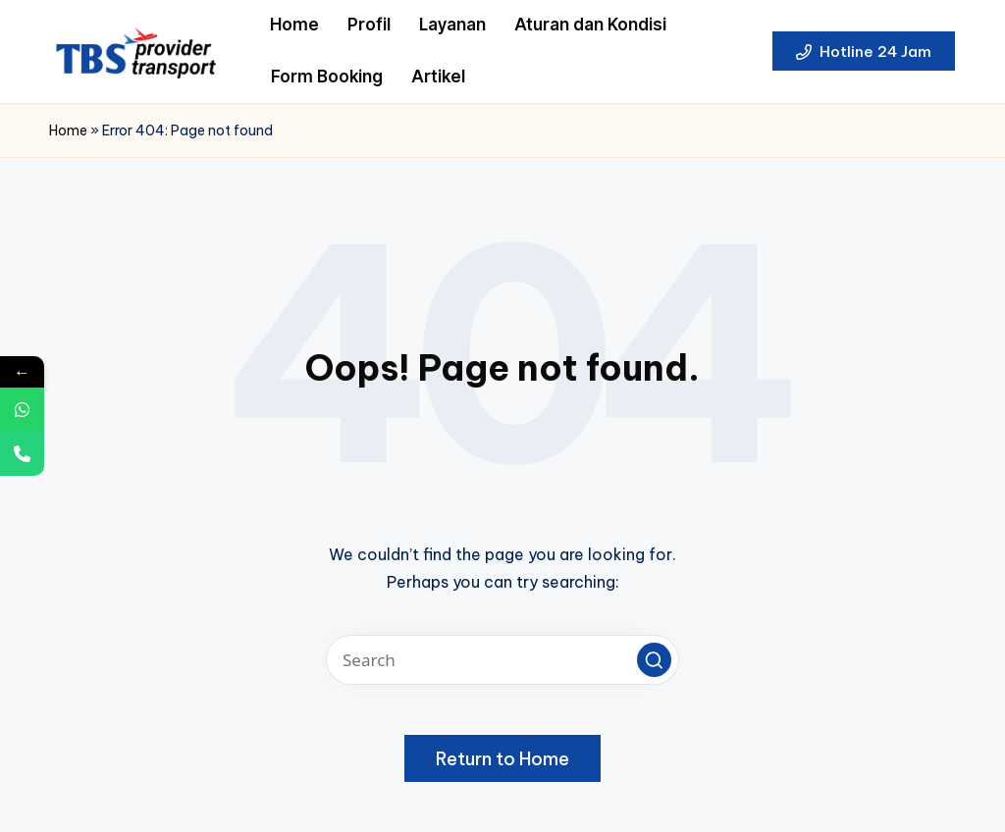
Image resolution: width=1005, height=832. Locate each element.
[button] (863, 51)
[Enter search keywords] (502, 660)
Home (68, 130)
